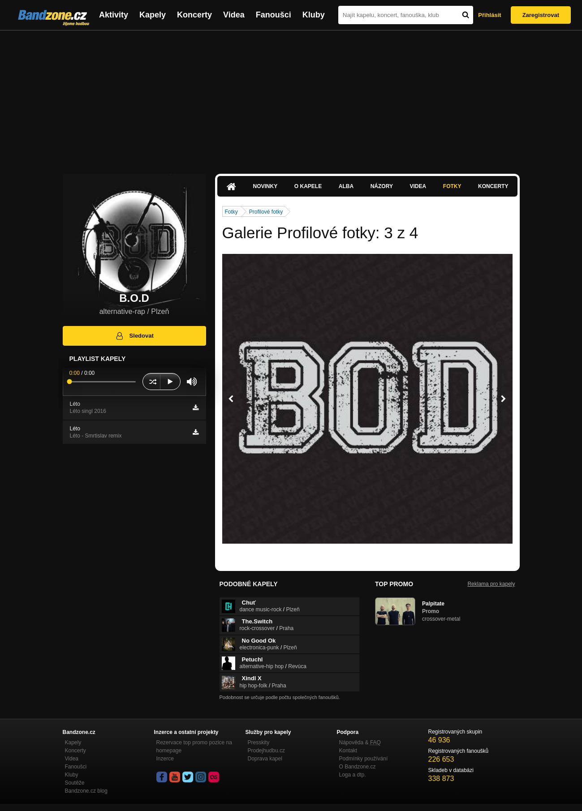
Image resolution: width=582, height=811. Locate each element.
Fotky (452, 186)
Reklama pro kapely (491, 584)
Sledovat (134, 336)
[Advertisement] (291, 97)
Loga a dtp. (352, 775)
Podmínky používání (363, 758)
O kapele (308, 186)
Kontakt (348, 750)
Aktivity (113, 14)
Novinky (265, 186)
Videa (234, 14)
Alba (346, 186)
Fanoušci (273, 14)
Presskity (259, 742)
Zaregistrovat (540, 15)
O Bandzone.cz (357, 767)
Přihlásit (489, 15)
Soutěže (75, 783)
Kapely (152, 14)
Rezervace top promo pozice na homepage (194, 746)
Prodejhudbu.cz (266, 750)
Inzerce (165, 758)
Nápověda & (360, 742)
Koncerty (194, 14)
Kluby (313, 14)
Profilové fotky (266, 212)
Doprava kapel (265, 758)
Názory (382, 186)
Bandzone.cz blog (86, 791)
